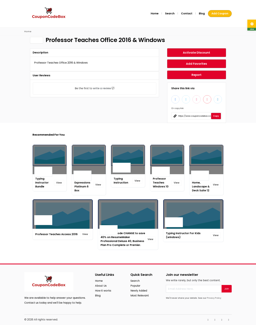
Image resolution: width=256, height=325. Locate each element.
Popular (135, 286)
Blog (202, 13)
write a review (102, 88)
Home (155, 13)
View (59, 182)
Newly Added (138, 290)
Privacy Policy (214, 298)
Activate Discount (196, 52)
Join (226, 288)
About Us (101, 286)
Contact (186, 13)
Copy (216, 116)
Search (170, 13)
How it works (103, 290)
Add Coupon (219, 13)
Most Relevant (139, 295)
